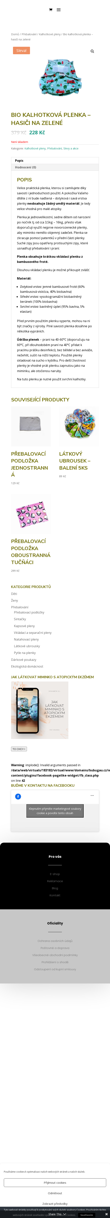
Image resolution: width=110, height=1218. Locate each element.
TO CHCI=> (19, 749)
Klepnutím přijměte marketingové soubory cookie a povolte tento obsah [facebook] (55, 811)
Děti (14, 594)
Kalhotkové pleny (50, 34)
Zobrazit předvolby (55, 1204)
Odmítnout (55, 1193)
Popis (19, 160)
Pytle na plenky (25, 653)
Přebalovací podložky (29, 612)
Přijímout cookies (55, 1182)
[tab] (55, 160)
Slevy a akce (70, 148)
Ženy (14, 600)
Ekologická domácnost (27, 666)
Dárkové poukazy (23, 660)
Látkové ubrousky (27, 646)
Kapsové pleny (24, 626)
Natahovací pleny (26, 639)
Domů (15, 34)
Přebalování (29, 34)
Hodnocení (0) (25, 167)
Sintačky (20, 619)
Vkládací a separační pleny (33, 633)
